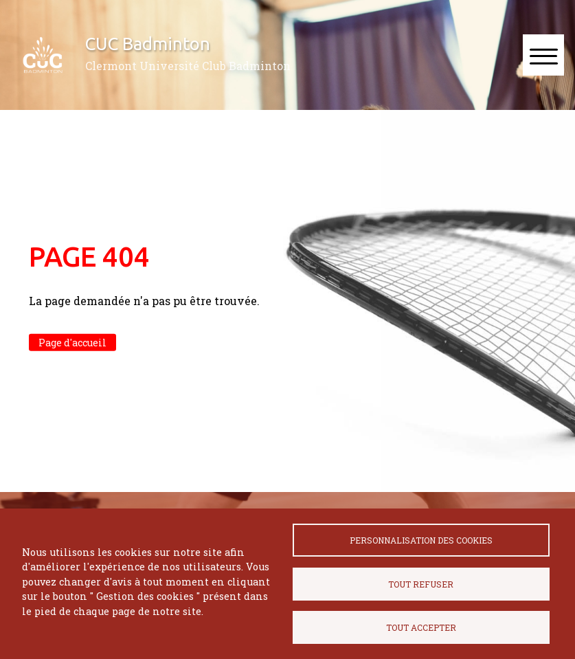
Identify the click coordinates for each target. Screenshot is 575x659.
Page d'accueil (72, 342)
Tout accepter (421, 627)
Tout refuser (420, 584)
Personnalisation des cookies (421, 540)
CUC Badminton (147, 44)
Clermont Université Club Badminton (188, 65)
